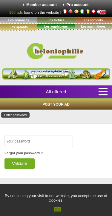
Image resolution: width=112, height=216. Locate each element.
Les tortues (55, 20)
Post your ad (56, 104)
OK (57, 209)
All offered (56, 91)
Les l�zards (19, 27)
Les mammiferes (93, 26)
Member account (41, 4)
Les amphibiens (56, 26)
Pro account (78, 4)
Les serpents (93, 20)
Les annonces (18, 20)
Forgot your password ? (23, 153)
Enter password (15, 115)
